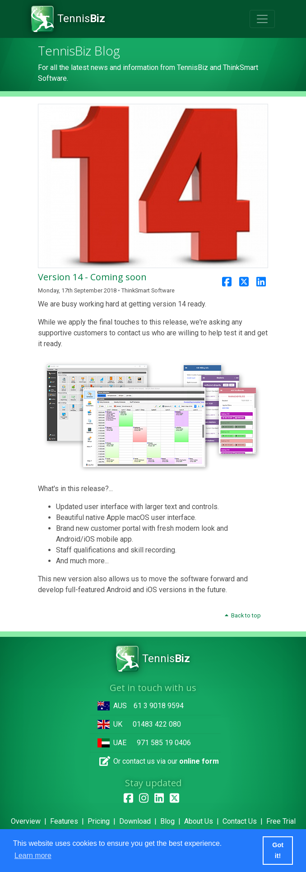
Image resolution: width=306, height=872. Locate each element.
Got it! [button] (277, 850)
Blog (167, 821)
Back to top (242, 615)
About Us (198, 821)
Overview (26, 821)
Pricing (99, 821)
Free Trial (281, 821)
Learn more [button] (32, 855)
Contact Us (240, 821)
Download (135, 821)
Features (64, 821)
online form (199, 761)
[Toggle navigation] (262, 19)
